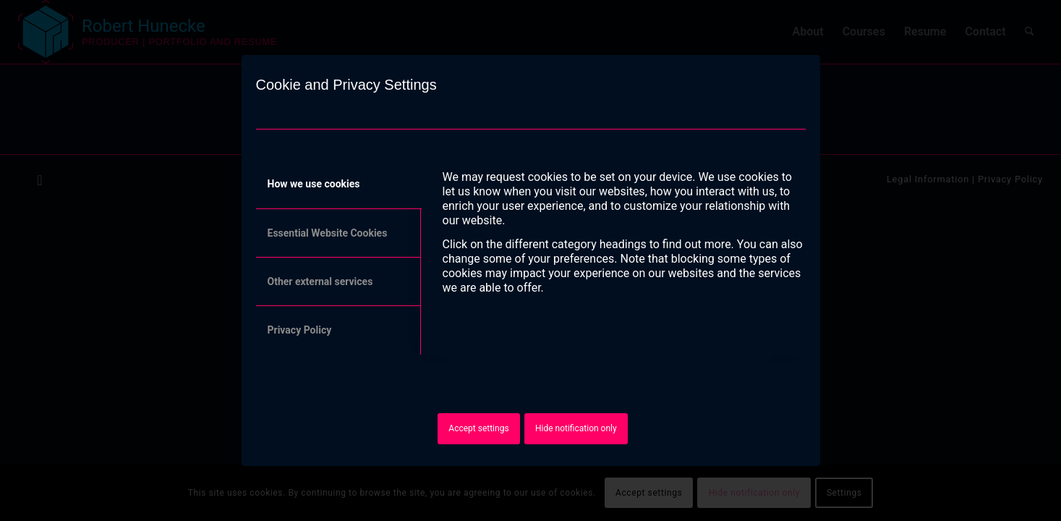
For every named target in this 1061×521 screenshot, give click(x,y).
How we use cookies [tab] (314, 184)
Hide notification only (576, 428)
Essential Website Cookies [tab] (328, 233)
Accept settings (478, 428)
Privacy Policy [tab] (300, 330)
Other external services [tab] (320, 281)
